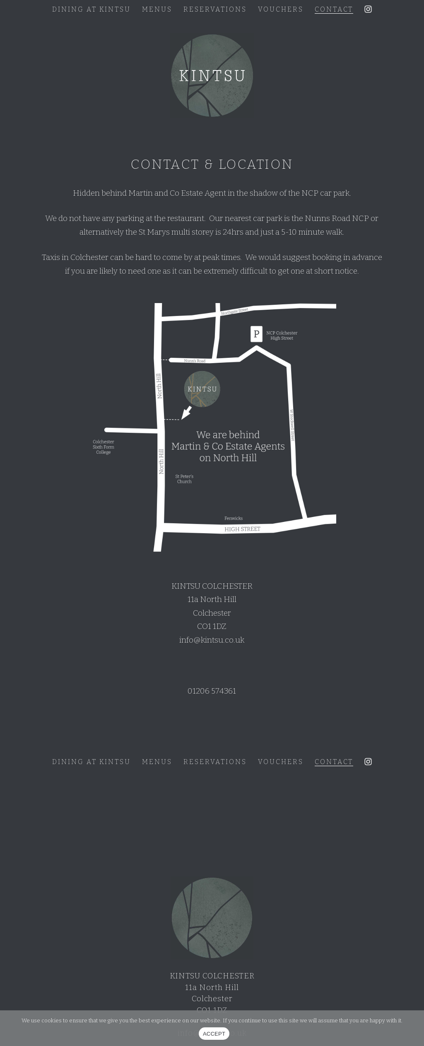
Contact (334, 9)
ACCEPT (214, 1034)
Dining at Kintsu (91, 9)
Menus (157, 9)
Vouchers (281, 9)
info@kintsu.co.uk (211, 640)
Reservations (215, 9)
